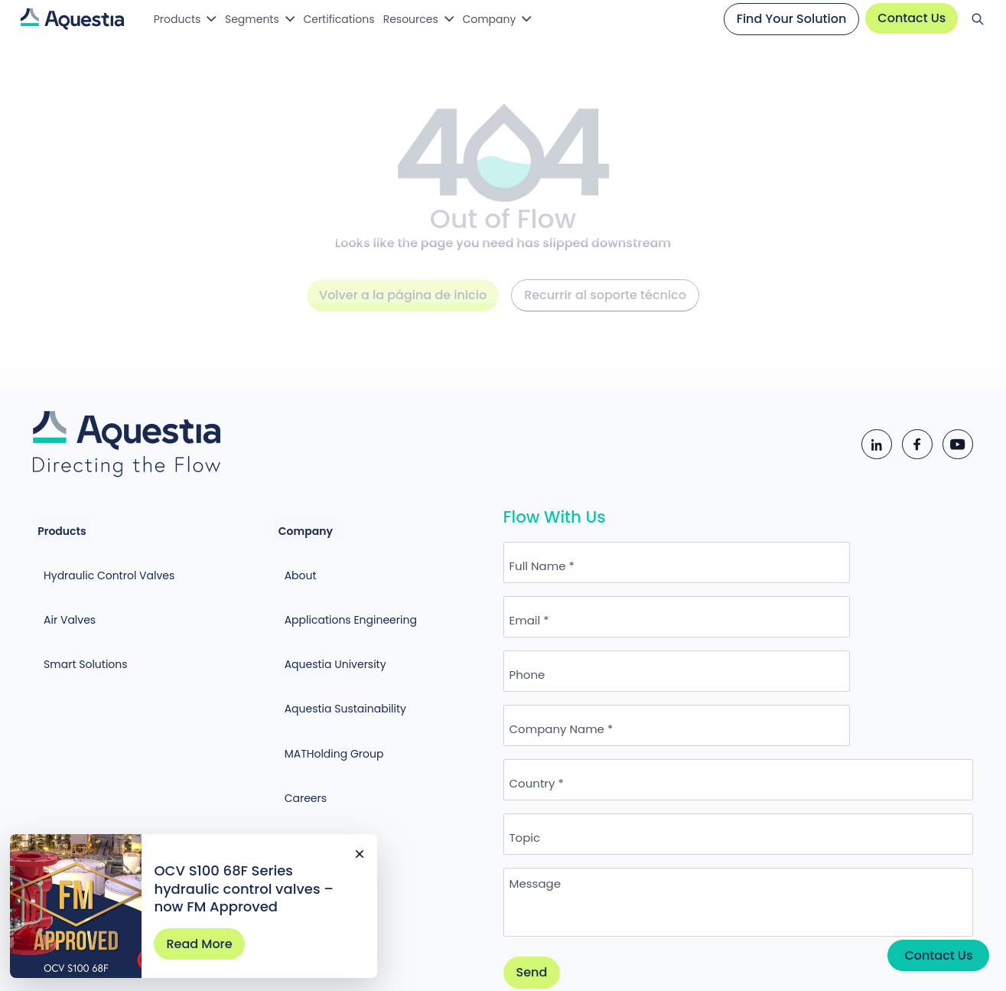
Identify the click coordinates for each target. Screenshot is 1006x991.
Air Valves (76, 597)
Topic (562, 752)
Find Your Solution (786, 19)
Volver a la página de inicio (403, 311)
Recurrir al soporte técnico (605, 311)
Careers (287, 711)
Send (569, 887)
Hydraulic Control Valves (115, 568)
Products (178, 19)
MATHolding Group (316, 683)
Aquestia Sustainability (327, 654)
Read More (210, 929)
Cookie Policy (707, 964)
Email (773, 588)
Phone (565, 642)
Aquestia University (317, 626)
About (282, 568)
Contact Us (907, 18)
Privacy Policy (496, 964)
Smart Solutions (92, 626)
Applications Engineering (332, 597)
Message (572, 799)
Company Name (805, 642)
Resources (432, 19)
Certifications (352, 19)
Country (570, 697)
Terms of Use (608, 964)
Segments (259, 19)
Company (517, 19)
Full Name (575, 588)
